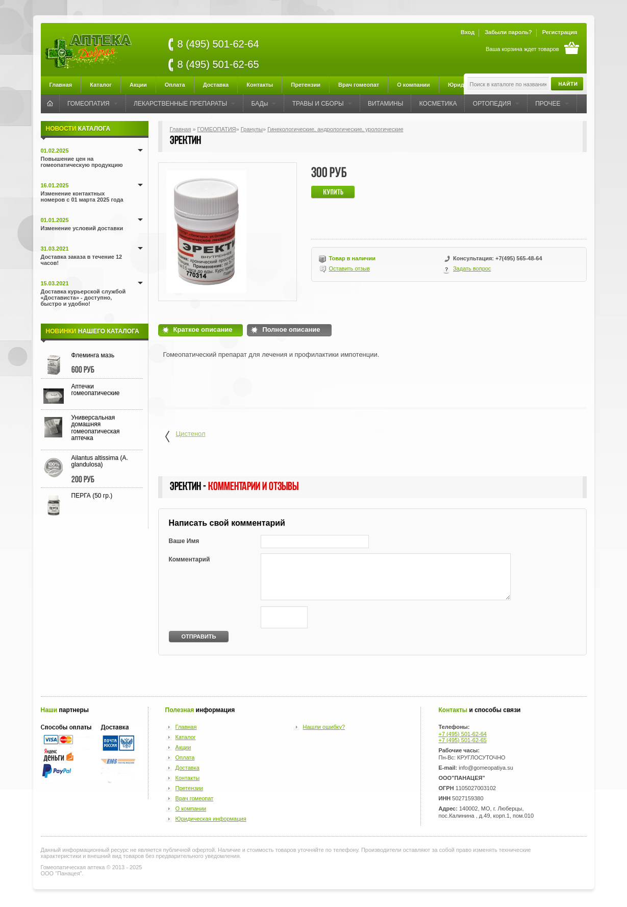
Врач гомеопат (358, 85)
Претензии (305, 85)
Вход (467, 32)
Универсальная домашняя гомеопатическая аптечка (95, 428)
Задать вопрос (472, 268)
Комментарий (189, 559)
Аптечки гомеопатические (95, 390)
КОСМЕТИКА (438, 103)
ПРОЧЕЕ (551, 103)
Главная (60, 85)
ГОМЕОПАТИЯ (92, 103)
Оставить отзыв (349, 268)
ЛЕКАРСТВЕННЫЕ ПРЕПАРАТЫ (184, 103)
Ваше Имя (184, 541)
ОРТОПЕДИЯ (496, 103)
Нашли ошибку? (324, 727)
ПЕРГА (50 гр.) (92, 495)
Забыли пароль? (508, 32)
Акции (138, 85)
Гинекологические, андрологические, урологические (335, 129)
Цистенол (184, 438)
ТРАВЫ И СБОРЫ (322, 103)
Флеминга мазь (93, 355)
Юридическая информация (210, 819)
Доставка (216, 85)
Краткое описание (203, 329)
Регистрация (560, 32)
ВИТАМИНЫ (385, 103)
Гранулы (252, 129)
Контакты (259, 85)
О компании (413, 85)
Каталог (101, 85)
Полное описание (291, 329)
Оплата (175, 85)
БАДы (264, 103)
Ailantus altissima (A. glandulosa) (99, 461)
